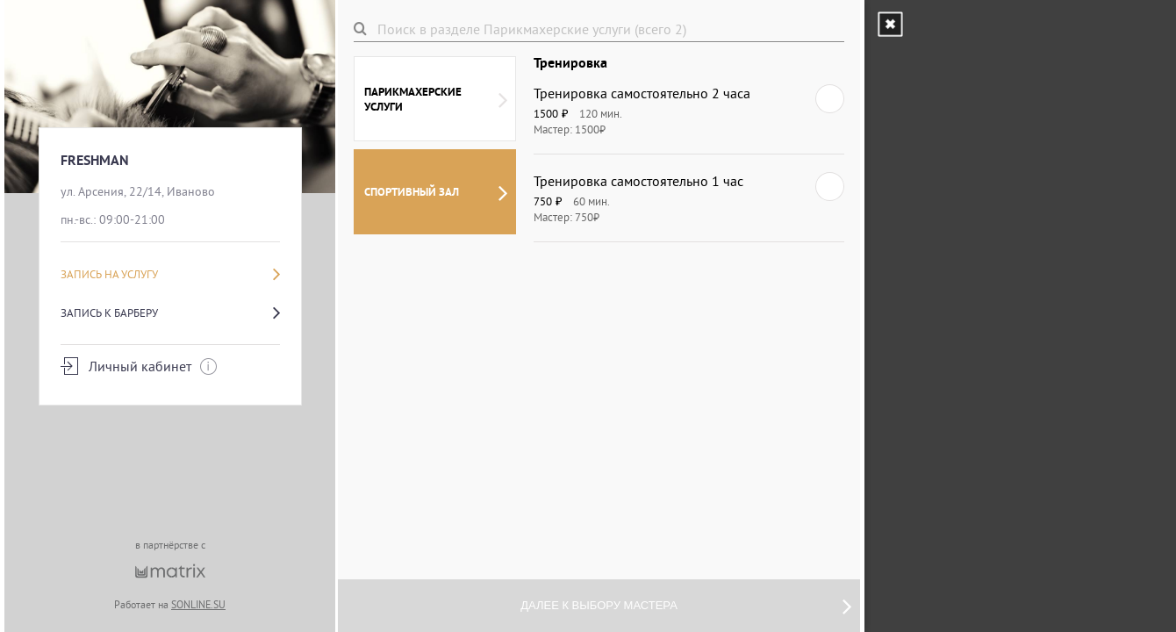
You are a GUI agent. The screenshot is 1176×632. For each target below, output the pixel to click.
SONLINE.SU (198, 604)
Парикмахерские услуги (435, 99)
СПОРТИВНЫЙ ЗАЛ (435, 192)
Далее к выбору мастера (685, 605)
